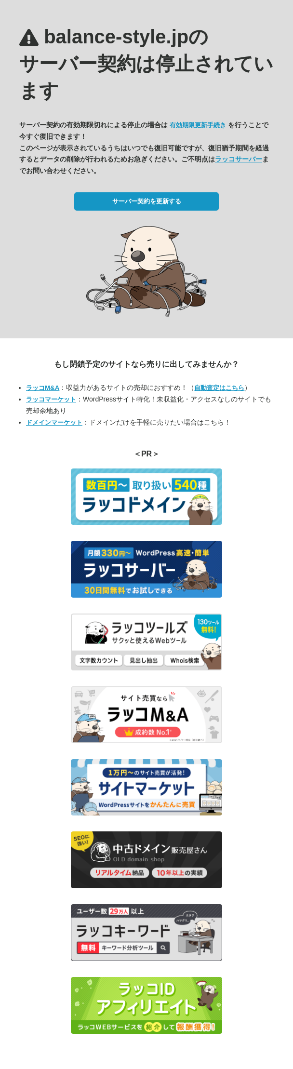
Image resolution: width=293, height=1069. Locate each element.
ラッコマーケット (51, 399)
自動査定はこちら (219, 387)
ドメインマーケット (54, 422)
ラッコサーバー (238, 159)
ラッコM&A (42, 387)
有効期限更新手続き (198, 125)
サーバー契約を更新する (146, 201)
